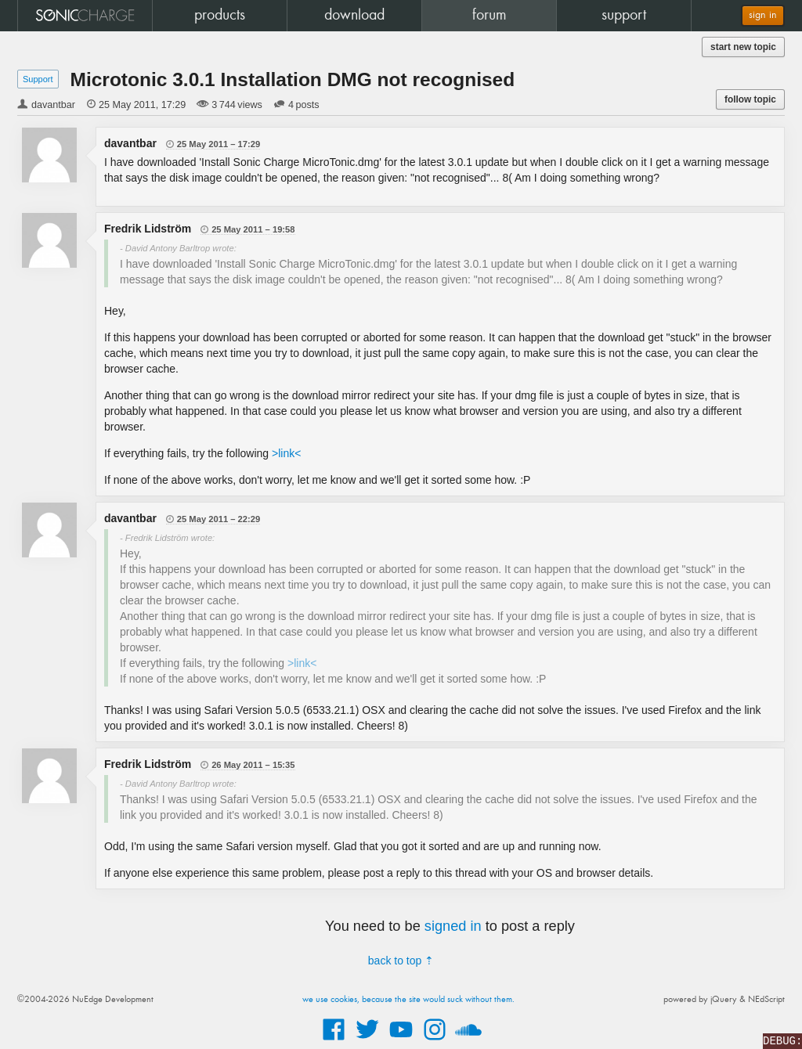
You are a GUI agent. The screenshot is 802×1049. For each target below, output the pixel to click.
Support (38, 79)
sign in (763, 15)
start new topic (743, 46)
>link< (286, 453)
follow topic (750, 99)
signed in (453, 926)
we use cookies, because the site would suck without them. (408, 999)
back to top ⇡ (401, 960)
